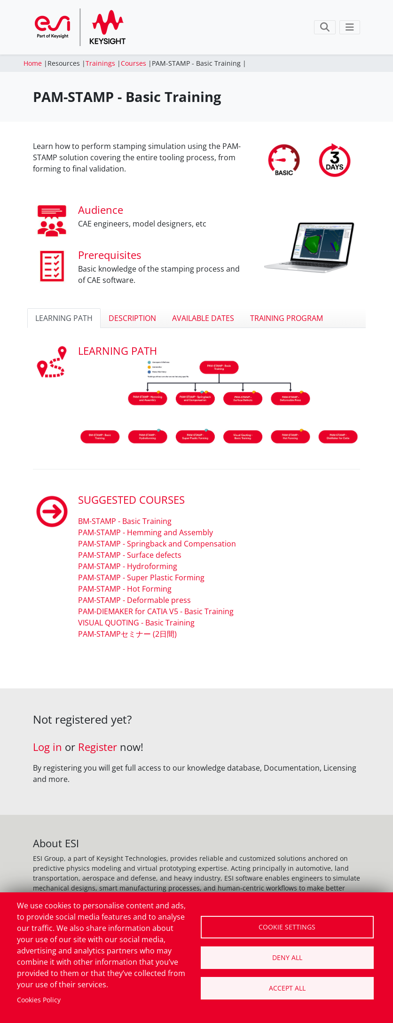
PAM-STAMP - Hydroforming (127, 566)
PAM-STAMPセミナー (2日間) (127, 634)
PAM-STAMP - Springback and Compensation (157, 544)
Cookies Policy (39, 999)
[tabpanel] (196, 491)
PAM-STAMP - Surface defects (129, 555)
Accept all (287, 988)
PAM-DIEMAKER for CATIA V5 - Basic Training (156, 611)
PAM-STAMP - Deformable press (134, 600)
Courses (133, 63)
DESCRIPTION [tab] (132, 318)
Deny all (287, 957)
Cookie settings (287, 926)
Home (33, 63)
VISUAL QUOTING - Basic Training (136, 622)
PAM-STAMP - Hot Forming (125, 589)
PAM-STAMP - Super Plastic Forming (141, 577)
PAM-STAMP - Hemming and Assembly (145, 532)
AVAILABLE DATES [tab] (203, 318)
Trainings (100, 63)
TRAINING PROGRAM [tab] (286, 318)
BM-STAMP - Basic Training (125, 521)
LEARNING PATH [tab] (64, 318)
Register (97, 747)
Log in (47, 747)
